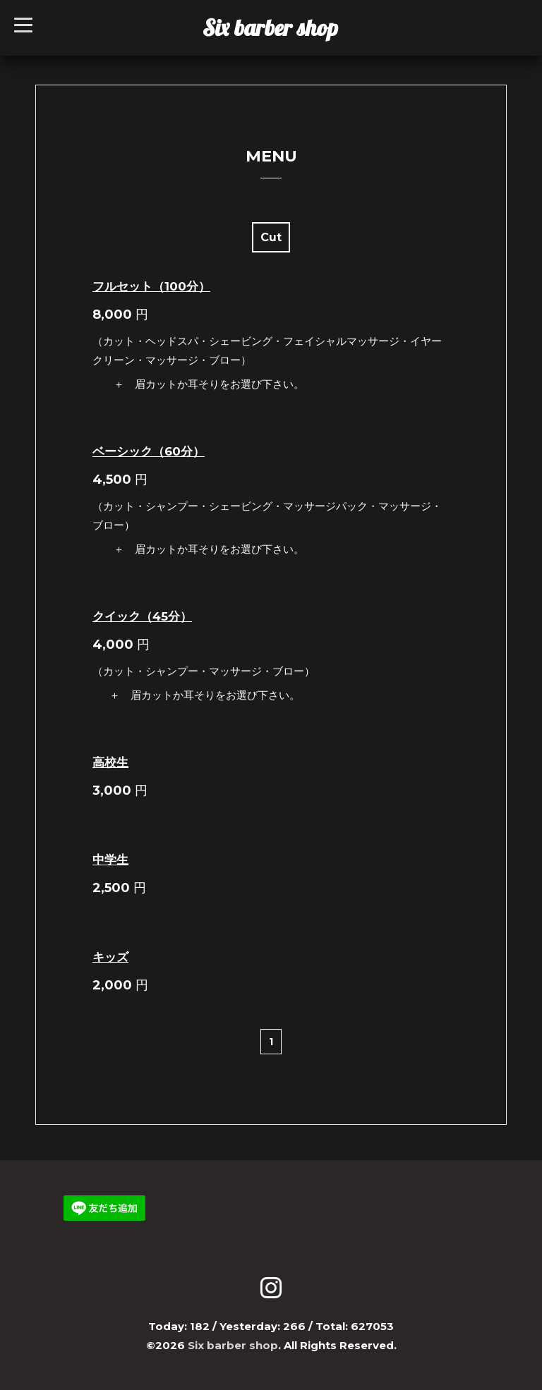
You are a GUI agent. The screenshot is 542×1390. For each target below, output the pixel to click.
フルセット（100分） (151, 286)
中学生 (110, 860)
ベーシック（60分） (148, 451)
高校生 (110, 762)
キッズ (110, 957)
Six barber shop (270, 27)
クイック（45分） (142, 616)
